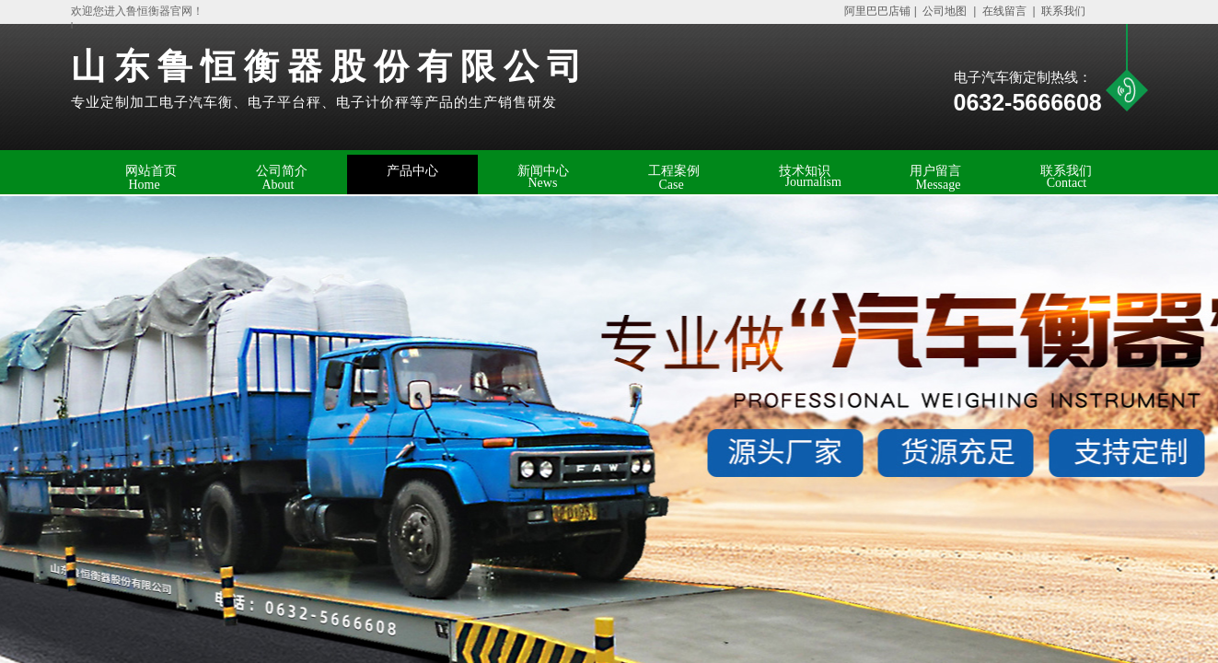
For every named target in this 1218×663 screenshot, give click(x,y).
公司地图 (945, 11)
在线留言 (1004, 11)
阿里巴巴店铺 (873, 11)
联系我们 (1061, 11)
